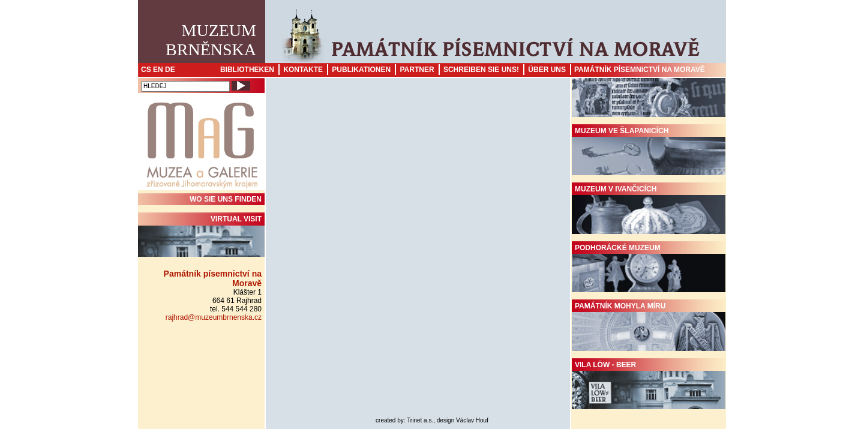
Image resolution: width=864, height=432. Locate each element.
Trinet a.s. (420, 420)
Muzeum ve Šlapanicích (648, 151)
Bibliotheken (247, 69)
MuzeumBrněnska (211, 40)
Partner (417, 69)
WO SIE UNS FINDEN (226, 199)
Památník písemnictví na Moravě (639, 69)
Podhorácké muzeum (648, 268)
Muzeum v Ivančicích (648, 209)
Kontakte (303, 69)
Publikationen (361, 69)
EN (158, 69)
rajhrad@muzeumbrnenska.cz (214, 317)
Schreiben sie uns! (481, 69)
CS (146, 69)
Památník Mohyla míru (648, 326)
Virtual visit (201, 236)
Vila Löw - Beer (648, 385)
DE (170, 69)
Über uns (547, 69)
